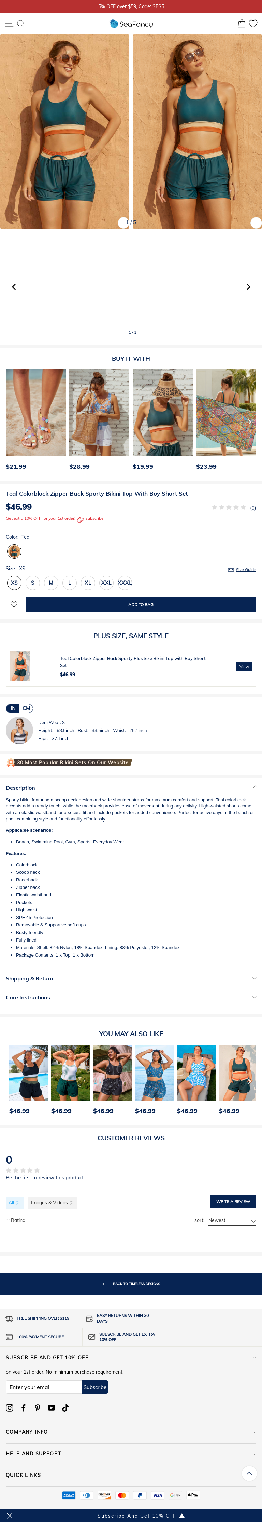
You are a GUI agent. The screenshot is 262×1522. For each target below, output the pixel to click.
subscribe (90, 520)
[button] (248, 286)
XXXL (125, 582)
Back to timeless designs (131, 1284)
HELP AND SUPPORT (131, 1454)
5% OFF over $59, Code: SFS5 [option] (131, 6)
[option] (34, 421)
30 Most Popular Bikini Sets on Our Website (73, 763)
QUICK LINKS (131, 1475)
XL (88, 582)
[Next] (249, 421)
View (244, 666)
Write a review (233, 1201)
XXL (106, 582)
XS (14, 582)
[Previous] (8, 421)
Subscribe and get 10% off (131, 1357)
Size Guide (246, 569)
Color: (18, 537)
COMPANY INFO (131, 1432)
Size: (131, 568)
